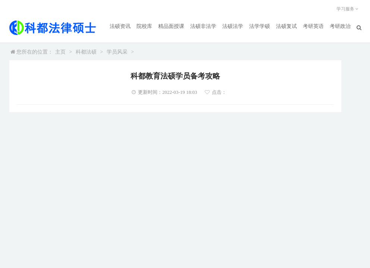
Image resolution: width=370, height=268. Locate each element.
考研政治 (340, 26)
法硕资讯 (120, 26)
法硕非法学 (203, 26)
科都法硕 (86, 52)
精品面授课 (171, 26)
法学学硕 (259, 26)
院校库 (144, 26)
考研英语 (313, 26)
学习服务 (348, 9)
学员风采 (117, 52)
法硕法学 (232, 26)
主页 (60, 52)
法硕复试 (286, 26)
